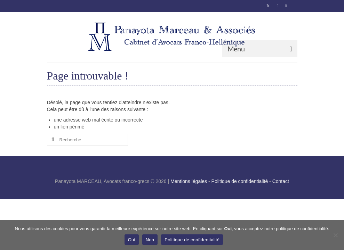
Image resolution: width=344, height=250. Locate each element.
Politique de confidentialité (239, 181)
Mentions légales (188, 181)
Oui (131, 239)
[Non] (335, 235)
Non (150, 239)
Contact (280, 181)
